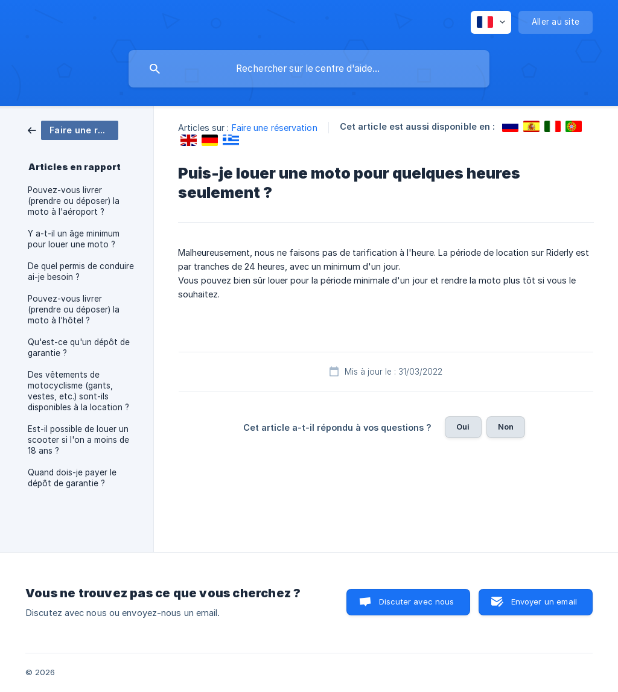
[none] (491, 22)
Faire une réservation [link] (274, 127)
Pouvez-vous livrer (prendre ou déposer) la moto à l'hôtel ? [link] (73, 309)
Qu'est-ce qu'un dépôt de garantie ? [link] (79, 347)
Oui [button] (463, 426)
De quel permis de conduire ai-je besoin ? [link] (81, 271)
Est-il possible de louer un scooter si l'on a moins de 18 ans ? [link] (78, 440)
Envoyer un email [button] (544, 601)
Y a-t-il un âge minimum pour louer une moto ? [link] (73, 239)
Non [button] (506, 426)
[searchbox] (309, 68)
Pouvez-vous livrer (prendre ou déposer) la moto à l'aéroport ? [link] (73, 201)
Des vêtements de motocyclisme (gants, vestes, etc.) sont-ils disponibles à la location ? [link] (78, 391)
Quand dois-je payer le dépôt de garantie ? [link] (72, 478)
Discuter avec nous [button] (416, 601)
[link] (73, 129)
